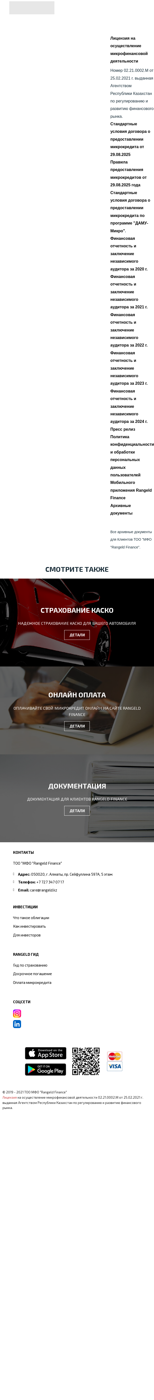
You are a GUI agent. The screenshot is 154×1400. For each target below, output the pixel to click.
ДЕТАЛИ (77, 635)
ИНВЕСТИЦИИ (25, 907)
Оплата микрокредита (32, 982)
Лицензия (10, 1097)
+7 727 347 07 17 (50, 882)
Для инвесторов (27, 935)
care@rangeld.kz (43, 890)
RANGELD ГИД (26, 954)
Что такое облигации (31, 917)
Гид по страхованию (30, 965)
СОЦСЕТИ (21, 1001)
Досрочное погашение (32, 973)
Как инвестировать (29, 926)
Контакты (23, 852)
